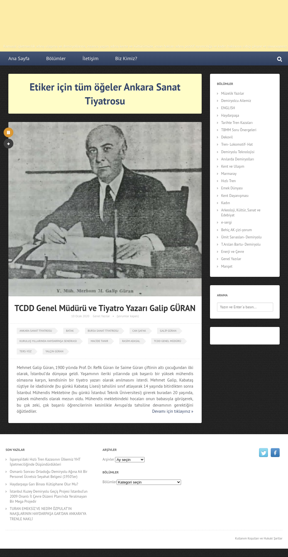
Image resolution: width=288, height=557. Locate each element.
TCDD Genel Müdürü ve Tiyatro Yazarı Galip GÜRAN (105, 307)
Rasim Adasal (131, 341)
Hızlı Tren (228, 181)
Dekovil (227, 137)
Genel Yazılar (101, 316)
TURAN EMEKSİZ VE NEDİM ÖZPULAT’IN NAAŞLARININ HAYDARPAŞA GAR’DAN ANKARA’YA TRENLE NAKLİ (48, 513)
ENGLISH (228, 108)
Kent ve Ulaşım (232, 166)
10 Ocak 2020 (80, 316)
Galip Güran (168, 331)
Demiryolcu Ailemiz (236, 100)
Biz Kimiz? (126, 58)
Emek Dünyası (232, 188)
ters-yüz (25, 351)
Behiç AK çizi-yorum (236, 230)
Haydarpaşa (230, 115)
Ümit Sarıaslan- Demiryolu (241, 237)
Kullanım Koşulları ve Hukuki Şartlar (258, 538)
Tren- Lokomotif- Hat (237, 144)
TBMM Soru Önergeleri (239, 130)
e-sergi (226, 222)
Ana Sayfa (19, 58)
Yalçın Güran (54, 351)
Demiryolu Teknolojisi (237, 152)
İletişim (90, 58)
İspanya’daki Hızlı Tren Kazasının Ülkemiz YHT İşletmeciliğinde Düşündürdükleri (45, 462)
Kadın (225, 203)
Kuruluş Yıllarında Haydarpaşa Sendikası (48, 341)
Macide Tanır (99, 341)
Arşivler (108, 459)
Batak (70, 331)
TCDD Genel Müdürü (167, 341)
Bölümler (56, 58)
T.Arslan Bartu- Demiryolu (241, 244)
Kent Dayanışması (234, 195)
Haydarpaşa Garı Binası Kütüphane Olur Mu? (44, 484)
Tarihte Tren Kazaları (237, 122)
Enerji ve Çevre (232, 251)
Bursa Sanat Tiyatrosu (103, 331)
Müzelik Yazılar (232, 93)
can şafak (139, 331)
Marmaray (228, 173)
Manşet (226, 266)
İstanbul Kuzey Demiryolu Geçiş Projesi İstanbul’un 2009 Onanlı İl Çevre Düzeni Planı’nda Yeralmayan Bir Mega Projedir (48, 496)
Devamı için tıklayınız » (172, 411)
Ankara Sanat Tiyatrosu (35, 331)
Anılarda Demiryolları (237, 159)
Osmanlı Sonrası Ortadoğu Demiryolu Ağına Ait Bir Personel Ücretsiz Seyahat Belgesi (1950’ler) (48, 474)
